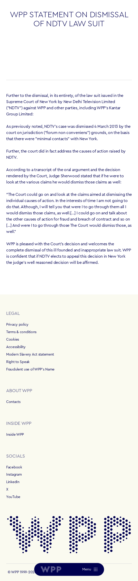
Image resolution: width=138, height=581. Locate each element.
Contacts (13, 402)
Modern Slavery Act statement (30, 354)
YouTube (13, 497)
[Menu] (90, 569)
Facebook (14, 467)
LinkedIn (13, 482)
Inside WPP (15, 434)
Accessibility (15, 347)
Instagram (14, 474)
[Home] (51, 569)
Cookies (12, 339)
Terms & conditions (21, 332)
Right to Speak (18, 362)
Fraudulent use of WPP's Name (30, 369)
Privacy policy (17, 324)
